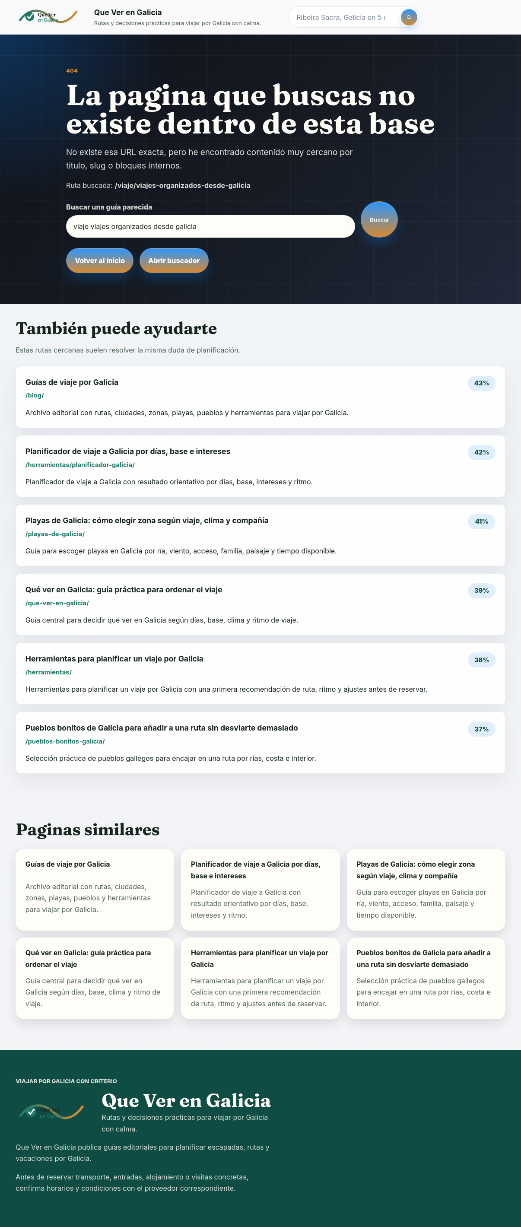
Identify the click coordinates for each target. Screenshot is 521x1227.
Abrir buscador (174, 260)
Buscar (379, 219)
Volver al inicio (100, 260)
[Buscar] (409, 17)
